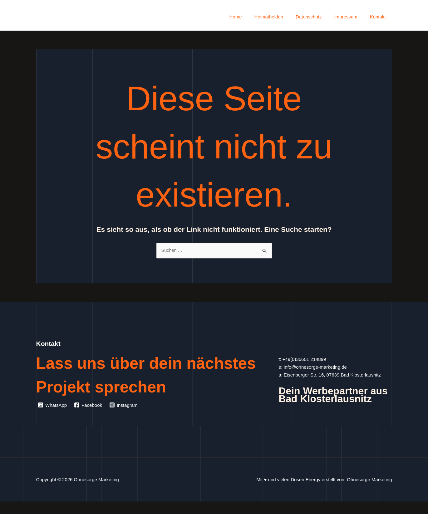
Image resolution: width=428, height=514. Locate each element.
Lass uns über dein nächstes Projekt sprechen (118, 386)
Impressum (350, 16)
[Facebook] (89, 429)
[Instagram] (124, 429)
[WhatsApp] (52, 429)
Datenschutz (316, 16)
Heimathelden (279, 16)
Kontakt (379, 16)
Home (249, 16)
